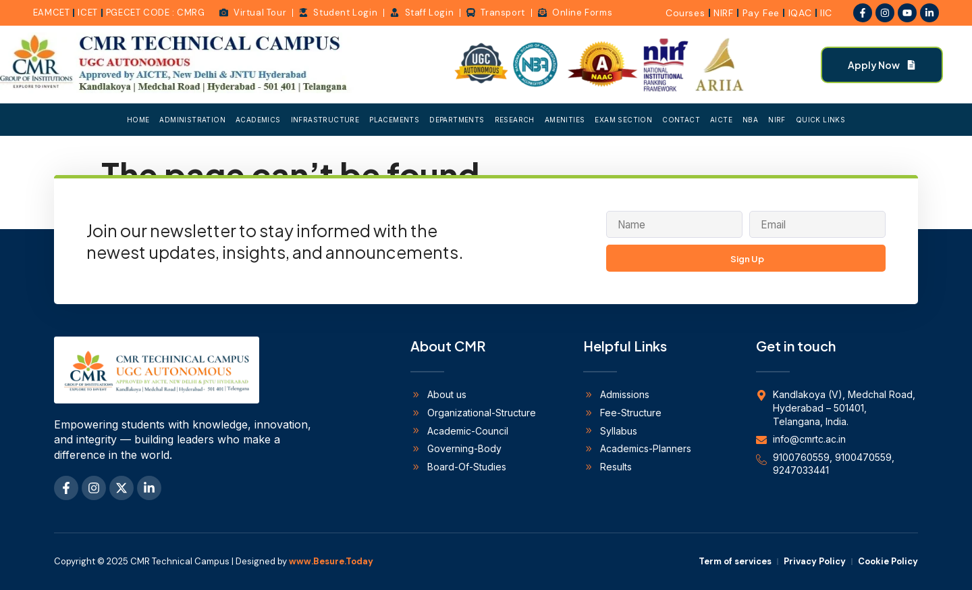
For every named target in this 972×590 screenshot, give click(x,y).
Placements (394, 120)
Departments (456, 120)
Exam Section (623, 120)
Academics (258, 120)
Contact (681, 120)
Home (138, 120)
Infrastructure (325, 120)
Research (515, 120)
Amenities (565, 120)
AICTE (721, 120)
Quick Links (820, 120)
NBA (750, 120)
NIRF (777, 120)
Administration (192, 120)
